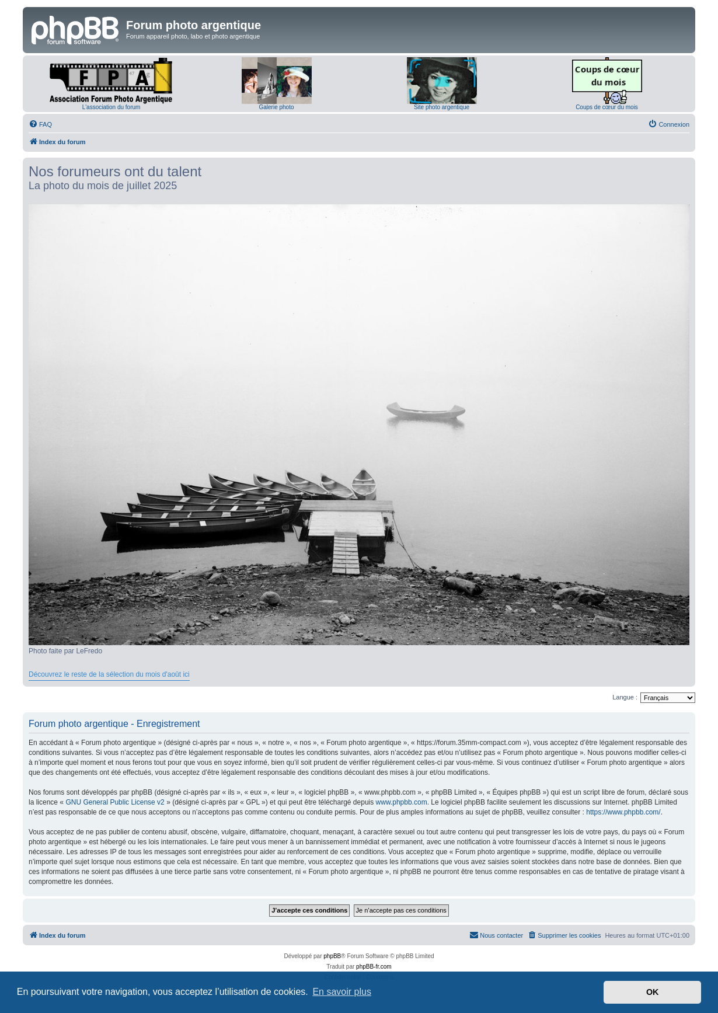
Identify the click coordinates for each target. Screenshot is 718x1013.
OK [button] (652, 992)
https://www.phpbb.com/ (623, 812)
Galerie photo (276, 107)
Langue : (624, 697)
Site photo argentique (441, 107)
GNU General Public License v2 (114, 802)
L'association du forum (111, 107)
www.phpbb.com (401, 802)
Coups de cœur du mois (607, 107)
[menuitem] (40, 124)
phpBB (332, 956)
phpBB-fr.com (374, 966)
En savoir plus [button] (341, 992)
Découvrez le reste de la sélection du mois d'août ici (109, 674)
